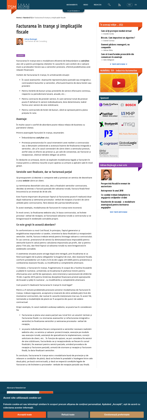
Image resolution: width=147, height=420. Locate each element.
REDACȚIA (97, 5)
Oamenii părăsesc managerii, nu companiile (115, 46)
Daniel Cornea (108, 40)
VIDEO (85, 5)
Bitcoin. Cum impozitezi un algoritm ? (118, 37)
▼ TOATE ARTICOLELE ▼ (119, 64)
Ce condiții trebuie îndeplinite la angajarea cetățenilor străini (115, 196)
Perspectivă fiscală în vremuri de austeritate (115, 185)
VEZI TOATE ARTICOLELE (118, 212)
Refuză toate (68, 414)
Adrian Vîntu (108, 50)
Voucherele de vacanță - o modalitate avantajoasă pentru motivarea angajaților (118, 204)
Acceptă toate (24, 414)
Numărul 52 (27, 17)
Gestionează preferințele (117, 414)
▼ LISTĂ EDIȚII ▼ (73, 11)
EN (136, 5)
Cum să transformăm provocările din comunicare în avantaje (117, 56)
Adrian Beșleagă (30, 39)
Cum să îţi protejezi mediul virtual (116, 30)
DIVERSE (21, 55)
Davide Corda (108, 34)
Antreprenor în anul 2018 (112, 190)
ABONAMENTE (71, 5)
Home (18, 17)
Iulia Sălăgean (108, 60)
